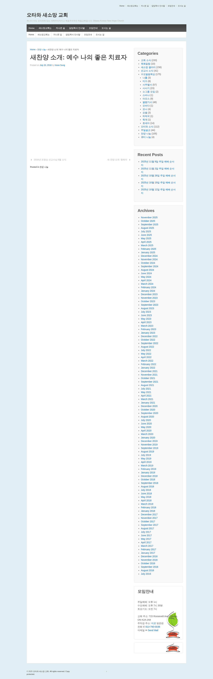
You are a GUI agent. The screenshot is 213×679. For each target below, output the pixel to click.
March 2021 (147, 399)
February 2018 (148, 507)
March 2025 (147, 245)
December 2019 (149, 441)
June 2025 (146, 235)
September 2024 (149, 266)
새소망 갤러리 (148, 67)
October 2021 (148, 378)
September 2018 (149, 483)
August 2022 (147, 346)
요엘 (145, 112)
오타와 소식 (147, 126)
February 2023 (148, 329)
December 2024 (149, 256)
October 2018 (148, 479)
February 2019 (148, 469)
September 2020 (149, 413)
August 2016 (147, 570)
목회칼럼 (145, 63)
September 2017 (149, 525)
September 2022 (149, 343)
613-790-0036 (153, 626)
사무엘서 (147, 84)
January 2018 (148, 511)
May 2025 (146, 238)
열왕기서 (147, 102)
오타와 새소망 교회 (47, 15)
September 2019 (149, 448)
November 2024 (149, 259)
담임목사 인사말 (158, 6)
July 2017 (146, 532)
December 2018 (149, 476)
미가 (145, 81)
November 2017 (149, 518)
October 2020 (148, 409)
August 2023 (147, 308)
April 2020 (146, 430)
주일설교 (145, 130)
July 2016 (146, 574)
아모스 (146, 98)
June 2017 (146, 535)
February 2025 (148, 249)
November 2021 (149, 374)
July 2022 (146, 350)
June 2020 (146, 423)
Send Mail (153, 630)
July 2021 (146, 388)
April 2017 (146, 542)
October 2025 (148, 221)
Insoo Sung (60, 65)
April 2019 (146, 462)
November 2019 (149, 444)
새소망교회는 (132, 6)
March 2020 (147, 434)
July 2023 (146, 311)
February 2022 (148, 364)
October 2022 (148, 339)
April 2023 (146, 322)
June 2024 (146, 273)
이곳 (153, 623)
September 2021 (149, 381)
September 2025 (149, 224)
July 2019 (146, 455)
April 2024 (146, 280)
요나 (145, 109)
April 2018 (146, 500)
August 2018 (147, 486)
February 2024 (148, 287)
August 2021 (147, 385)
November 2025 (149, 217)
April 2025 (146, 242)
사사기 (146, 88)
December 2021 (149, 371)
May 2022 (146, 353)
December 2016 (149, 556)
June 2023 (146, 315)
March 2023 (147, 325)
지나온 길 (145, 6)
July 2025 (146, 231)
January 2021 (148, 402)
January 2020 (148, 437)
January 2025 (148, 252)
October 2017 (148, 521)
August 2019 (147, 451)
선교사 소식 (147, 70)
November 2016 (149, 560)
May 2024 (146, 277)
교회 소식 (146, 60)
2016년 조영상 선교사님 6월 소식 (50, 159)
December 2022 (149, 336)
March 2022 (147, 360)
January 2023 (148, 332)
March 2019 (147, 465)
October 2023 (148, 301)
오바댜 (146, 105)
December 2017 (149, 514)
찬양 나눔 (41, 49)
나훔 (145, 77)
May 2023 (146, 318)
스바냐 (146, 95)
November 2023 (149, 297)
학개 (145, 119)
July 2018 (146, 490)
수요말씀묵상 (148, 74)
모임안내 (171, 6)
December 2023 (149, 294)
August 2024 (147, 270)
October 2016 (148, 563)
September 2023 (149, 304)
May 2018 (146, 497)
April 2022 (146, 357)
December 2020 (149, 406)
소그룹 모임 (149, 91)
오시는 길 (182, 6)
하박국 (146, 116)
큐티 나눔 (146, 137)
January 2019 (148, 472)
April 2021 (146, 395)
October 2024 (148, 263)
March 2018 (147, 504)
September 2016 (149, 567)
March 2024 (147, 284)
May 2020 (146, 427)
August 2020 (147, 416)
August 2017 (147, 528)
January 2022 (148, 367)
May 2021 (146, 392)
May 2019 (146, 458)
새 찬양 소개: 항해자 (117, 159)
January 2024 (148, 291)
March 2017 (147, 546)
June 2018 (146, 493)
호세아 (146, 123)
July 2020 (146, 420)
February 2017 (148, 549)
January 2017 (148, 553)
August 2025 (147, 228)
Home (121, 6)
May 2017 (146, 539)
